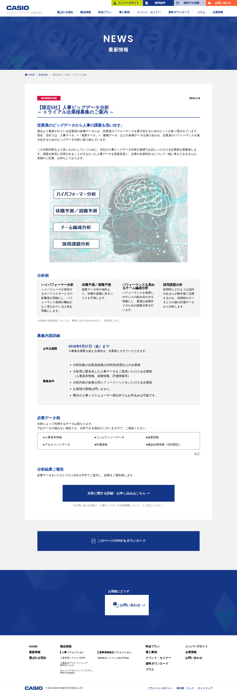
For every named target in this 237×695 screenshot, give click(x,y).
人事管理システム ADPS (72, 660)
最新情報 (43, 74)
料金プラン (153, 648)
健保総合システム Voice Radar (113, 660)
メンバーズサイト (196, 648)
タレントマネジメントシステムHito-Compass (76, 673)
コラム (150, 671)
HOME (31, 74)
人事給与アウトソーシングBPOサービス (73, 666)
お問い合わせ (193, 660)
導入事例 (151, 654)
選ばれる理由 (37, 660)
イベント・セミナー (158, 660)
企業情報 (191, 654)
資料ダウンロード (157, 665)
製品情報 (66, 648)
